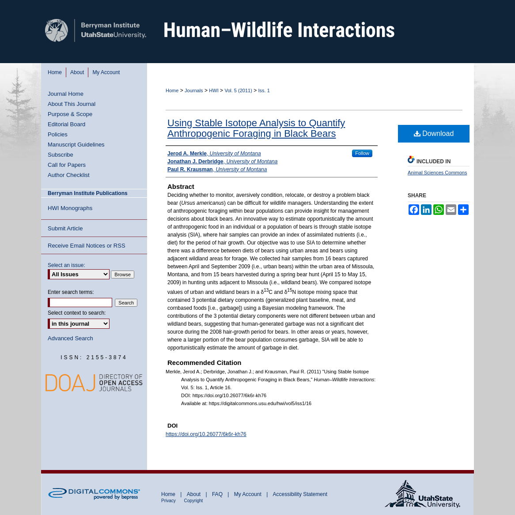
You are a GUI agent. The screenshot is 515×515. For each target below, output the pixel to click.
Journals (194, 90)
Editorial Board (66, 124)
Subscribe (60, 154)
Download (434, 133)
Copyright (193, 500)
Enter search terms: (71, 292)
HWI (213, 90)
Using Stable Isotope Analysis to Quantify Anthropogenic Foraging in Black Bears (256, 128)
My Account (248, 494)
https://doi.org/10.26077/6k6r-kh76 (206, 434)
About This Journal (71, 104)
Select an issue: (66, 265)
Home (172, 90)
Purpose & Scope (70, 114)
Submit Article (65, 228)
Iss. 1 (264, 90)
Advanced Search (70, 338)
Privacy (169, 500)
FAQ (218, 494)
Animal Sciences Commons (437, 172)
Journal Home (65, 93)
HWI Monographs (70, 208)
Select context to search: (77, 313)
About (194, 494)
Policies (58, 134)
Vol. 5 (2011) (238, 90)
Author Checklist (69, 175)
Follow (362, 153)
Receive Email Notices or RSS (86, 245)
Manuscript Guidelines (76, 144)
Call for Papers (67, 165)
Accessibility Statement (300, 494)
